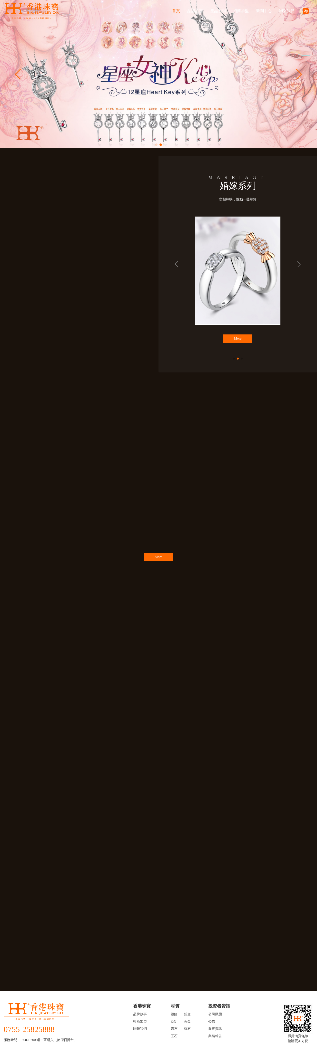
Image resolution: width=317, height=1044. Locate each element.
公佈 (211, 1021)
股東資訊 (215, 1029)
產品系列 (218, 11)
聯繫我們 (287, 11)
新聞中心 (264, 11)
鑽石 (174, 1029)
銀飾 (174, 1014)
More (237, 338)
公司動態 (215, 1014)
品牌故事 (195, 11)
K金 (174, 1021)
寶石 (187, 1029)
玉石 (174, 1036)
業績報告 (215, 1036)
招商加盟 (241, 11)
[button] (156, 144)
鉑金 (187, 1014)
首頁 (176, 11)
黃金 (187, 1021)
